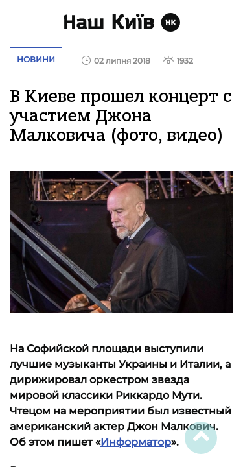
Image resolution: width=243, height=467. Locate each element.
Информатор (135, 442)
